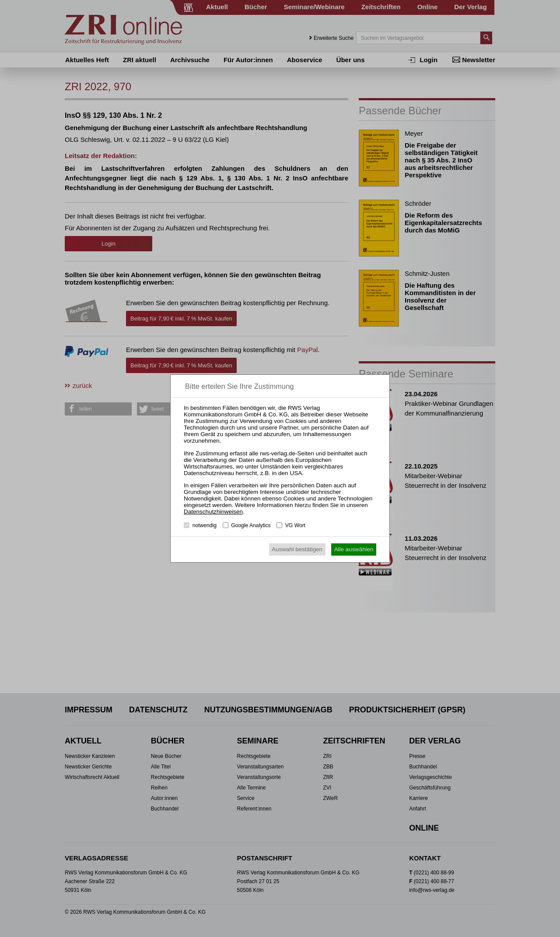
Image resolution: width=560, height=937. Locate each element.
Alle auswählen (354, 549)
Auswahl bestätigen (297, 549)
